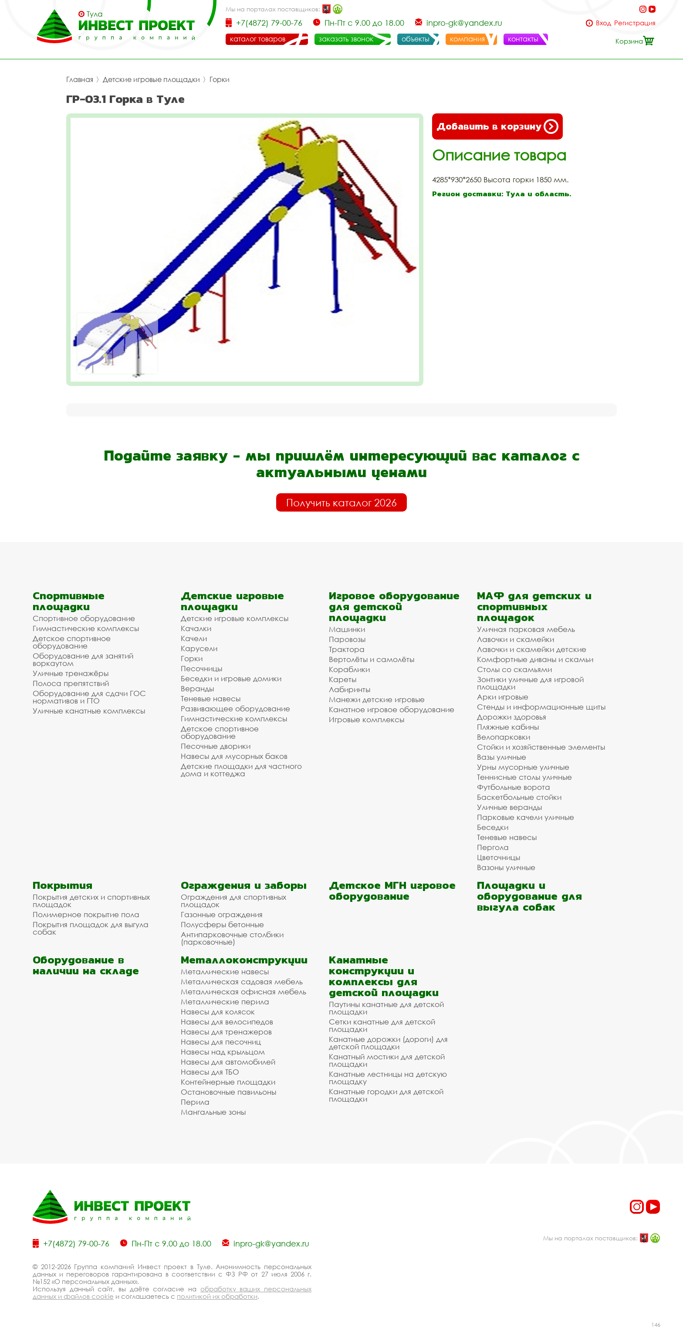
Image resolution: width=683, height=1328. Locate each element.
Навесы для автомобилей (228, 1061)
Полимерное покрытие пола (86, 914)
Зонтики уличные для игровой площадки (530, 683)
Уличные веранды (509, 807)
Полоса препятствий (71, 683)
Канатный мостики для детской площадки (387, 1060)
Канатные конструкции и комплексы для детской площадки (384, 976)
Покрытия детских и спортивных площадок (91, 900)
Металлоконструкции (244, 959)
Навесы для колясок (218, 1011)
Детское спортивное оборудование (72, 642)
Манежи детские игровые (377, 699)
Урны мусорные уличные (523, 767)
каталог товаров (257, 38)
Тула (95, 14)
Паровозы (347, 639)
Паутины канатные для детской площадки (386, 1007)
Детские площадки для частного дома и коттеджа (241, 769)
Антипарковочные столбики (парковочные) (232, 938)
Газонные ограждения (222, 914)
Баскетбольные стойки (519, 797)
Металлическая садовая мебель (242, 981)
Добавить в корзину (497, 126)
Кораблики (349, 669)
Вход (603, 23)
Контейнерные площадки (228, 1082)
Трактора (347, 649)
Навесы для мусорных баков (234, 756)
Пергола (493, 847)
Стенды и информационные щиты (541, 706)
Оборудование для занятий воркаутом (83, 659)
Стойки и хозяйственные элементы (541, 747)
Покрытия (62, 885)
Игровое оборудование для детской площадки (394, 606)
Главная (79, 79)
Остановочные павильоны (228, 1092)
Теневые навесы (210, 698)
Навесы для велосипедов (227, 1021)
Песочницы (201, 668)
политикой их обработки (217, 1296)
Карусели (199, 648)
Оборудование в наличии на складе (86, 965)
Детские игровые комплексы (234, 618)
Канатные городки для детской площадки (386, 1095)
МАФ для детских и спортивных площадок (534, 606)
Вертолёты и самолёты (371, 659)
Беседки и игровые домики (231, 678)
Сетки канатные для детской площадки (382, 1025)
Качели (194, 638)
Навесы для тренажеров (226, 1031)
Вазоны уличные (506, 867)
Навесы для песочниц (221, 1041)
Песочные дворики (215, 746)
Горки (220, 79)
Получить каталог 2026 (341, 502)
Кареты (342, 679)
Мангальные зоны (213, 1112)
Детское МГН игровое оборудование (392, 890)
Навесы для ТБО (210, 1071)
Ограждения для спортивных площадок (233, 900)
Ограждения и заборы (244, 885)
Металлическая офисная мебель (243, 991)
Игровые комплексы (366, 719)
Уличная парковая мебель (526, 629)
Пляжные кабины (508, 727)
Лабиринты (349, 689)
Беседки (492, 827)
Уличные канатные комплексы (89, 710)
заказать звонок (346, 38)
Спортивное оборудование (84, 618)
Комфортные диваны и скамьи (535, 659)
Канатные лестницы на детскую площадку (388, 1077)
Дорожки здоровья (511, 716)
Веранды (197, 688)
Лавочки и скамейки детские (531, 649)
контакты (523, 38)
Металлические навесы (225, 971)
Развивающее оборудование (235, 708)
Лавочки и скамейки (515, 639)
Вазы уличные (501, 757)
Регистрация (635, 23)
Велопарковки (503, 737)
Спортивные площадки (69, 601)
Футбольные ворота (513, 787)
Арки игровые (502, 696)
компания (467, 38)
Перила (195, 1102)
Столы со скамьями (514, 669)
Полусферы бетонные (222, 924)
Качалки (196, 628)
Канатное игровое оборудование (391, 709)
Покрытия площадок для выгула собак (91, 928)
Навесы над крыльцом (223, 1051)
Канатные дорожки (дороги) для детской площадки (388, 1042)
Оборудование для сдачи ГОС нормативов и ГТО (89, 697)
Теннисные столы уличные (524, 777)
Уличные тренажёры (70, 673)
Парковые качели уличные (525, 817)
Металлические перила (225, 1001)
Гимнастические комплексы (86, 628)
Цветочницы (498, 857)
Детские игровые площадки (151, 79)
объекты (415, 38)
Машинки (347, 629)
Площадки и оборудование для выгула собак (529, 896)
